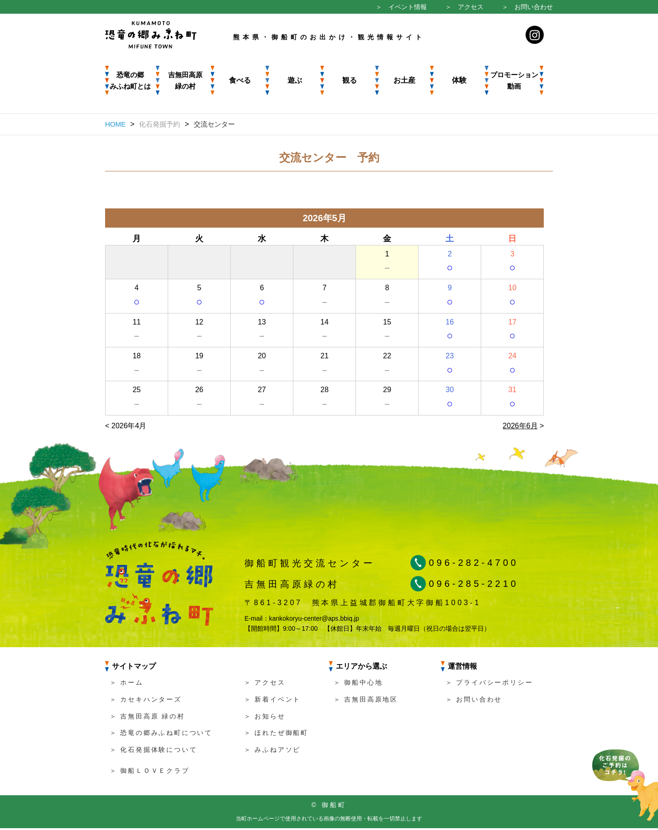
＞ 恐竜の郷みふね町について (161, 734)
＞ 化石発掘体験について (153, 751)
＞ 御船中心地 (358, 684)
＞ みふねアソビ (272, 751)
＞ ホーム (126, 684)
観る (349, 80)
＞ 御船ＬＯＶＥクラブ (150, 772)
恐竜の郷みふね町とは (130, 80)
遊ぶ (294, 80)
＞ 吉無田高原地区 (366, 701)
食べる (240, 80)
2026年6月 (520, 427)
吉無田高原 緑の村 (185, 80)
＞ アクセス (464, 7)
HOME (115, 124)
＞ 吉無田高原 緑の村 (147, 718)
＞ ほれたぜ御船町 (276, 734)
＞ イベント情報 (401, 7)
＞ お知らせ (265, 718)
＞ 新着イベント (272, 701)
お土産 (404, 80)
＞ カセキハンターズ (146, 701)
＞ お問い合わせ (527, 7)
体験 (459, 80)
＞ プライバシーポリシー (489, 684)
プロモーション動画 (514, 80)
